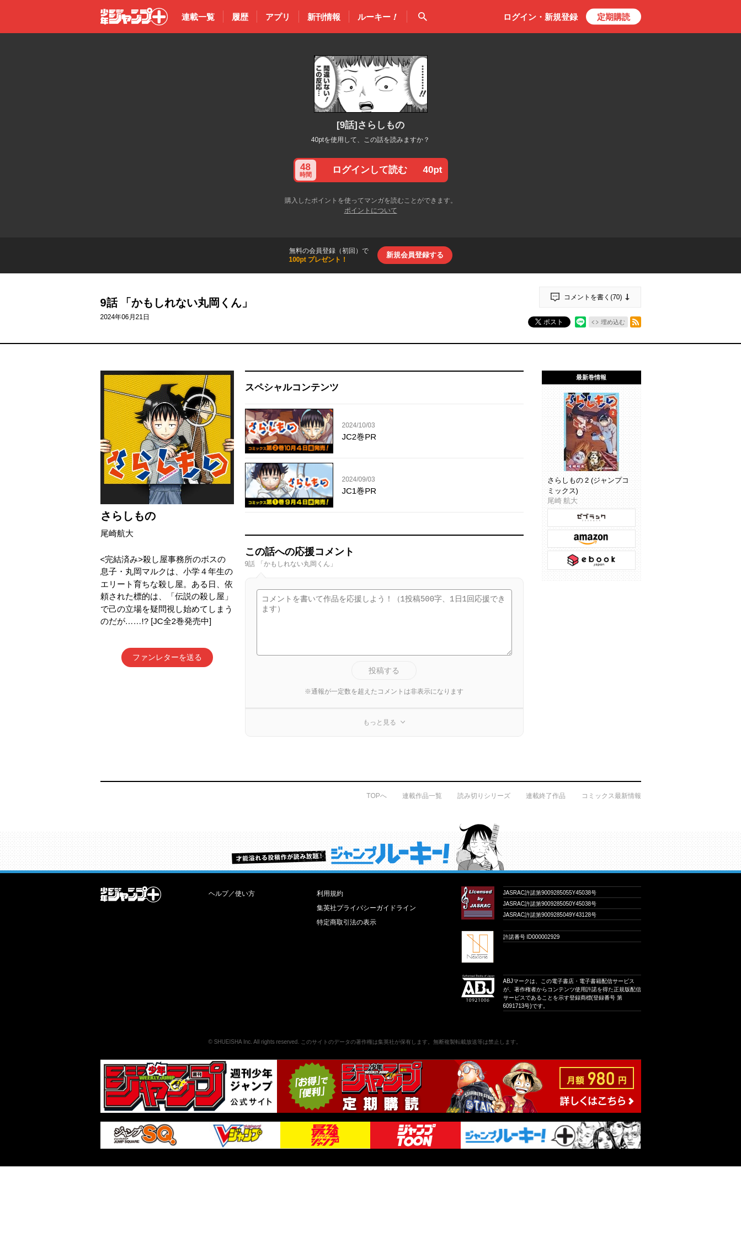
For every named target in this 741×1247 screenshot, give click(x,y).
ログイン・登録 (540, 17)
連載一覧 (198, 17)
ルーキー (378, 17)
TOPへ (376, 796)
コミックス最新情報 (611, 796)
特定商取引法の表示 (346, 922)
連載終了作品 (546, 796)
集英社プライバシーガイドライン (366, 908)
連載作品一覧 (422, 796)
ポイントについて (370, 210)
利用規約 (330, 893)
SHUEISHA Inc (232, 1042)
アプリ (277, 17)
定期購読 (613, 17)
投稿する (384, 670)
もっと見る (379, 722)
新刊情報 (323, 17)
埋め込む (613, 322)
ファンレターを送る (167, 657)
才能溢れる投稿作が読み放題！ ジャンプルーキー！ (370, 846)
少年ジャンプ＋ (134, 16)
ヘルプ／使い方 (232, 893)
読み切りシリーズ (483, 796)
